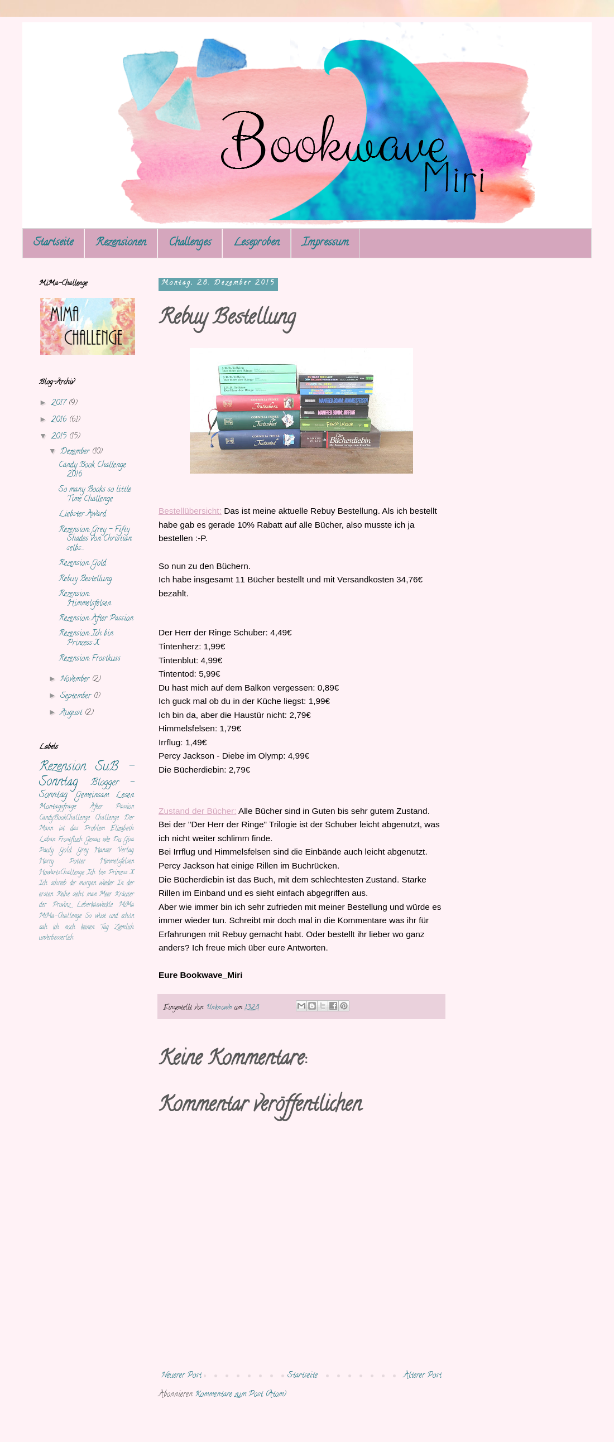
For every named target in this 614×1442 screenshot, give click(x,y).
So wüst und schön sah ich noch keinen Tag (86, 922)
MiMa (126, 905)
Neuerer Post (181, 1376)
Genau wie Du (103, 840)
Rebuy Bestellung (85, 579)
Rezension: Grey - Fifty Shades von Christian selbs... (95, 539)
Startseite (53, 243)
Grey (83, 851)
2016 (60, 420)
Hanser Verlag (114, 851)
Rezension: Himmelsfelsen (85, 599)
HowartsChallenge (61, 873)
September (76, 696)
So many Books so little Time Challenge (95, 494)
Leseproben (256, 243)
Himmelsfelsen (117, 862)
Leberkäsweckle (94, 905)
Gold (65, 851)
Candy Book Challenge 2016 (92, 470)
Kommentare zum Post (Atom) (240, 1395)
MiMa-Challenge (60, 917)
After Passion (112, 807)
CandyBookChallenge (64, 818)
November (76, 680)
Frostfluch (70, 840)
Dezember (76, 452)
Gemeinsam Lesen (105, 796)
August (72, 713)
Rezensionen (120, 243)
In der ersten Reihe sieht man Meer (86, 889)
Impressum (325, 243)
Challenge (107, 818)
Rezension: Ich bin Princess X (86, 638)
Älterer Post (423, 1376)
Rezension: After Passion (96, 619)
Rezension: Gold (82, 564)
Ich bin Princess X (110, 873)
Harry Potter (62, 862)
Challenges (190, 243)
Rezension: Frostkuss (90, 659)
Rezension (62, 767)
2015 (60, 437)
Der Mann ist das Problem (86, 824)
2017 (59, 403)
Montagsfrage (57, 807)
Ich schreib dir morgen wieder (76, 884)
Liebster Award (82, 514)
